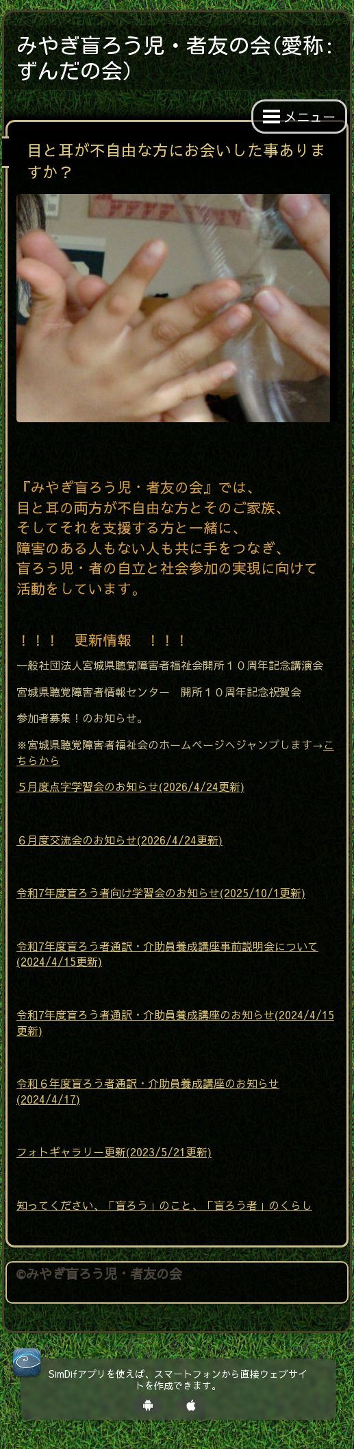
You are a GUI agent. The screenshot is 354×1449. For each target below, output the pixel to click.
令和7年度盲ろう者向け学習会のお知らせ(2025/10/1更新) (160, 892)
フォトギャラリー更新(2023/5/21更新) (114, 1151)
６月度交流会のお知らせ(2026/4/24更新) (119, 839)
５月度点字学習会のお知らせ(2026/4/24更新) (130, 786)
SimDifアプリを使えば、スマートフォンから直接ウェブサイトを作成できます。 (178, 1379)
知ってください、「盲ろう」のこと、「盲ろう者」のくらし (164, 1205)
